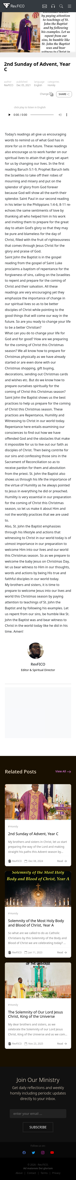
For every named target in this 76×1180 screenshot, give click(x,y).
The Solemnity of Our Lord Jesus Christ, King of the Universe (35, 1014)
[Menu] (69, 6)
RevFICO (8, 85)
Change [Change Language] (46, 94)
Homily (51, 85)
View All (63, 771)
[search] (61, 6)
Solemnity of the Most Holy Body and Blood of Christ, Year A (36, 923)
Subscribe (37, 1127)
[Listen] (44, 6)
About (19, 1173)
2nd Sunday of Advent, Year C (33, 833)
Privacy (56, 1173)
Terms (44, 1173)
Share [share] (64, 94)
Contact (31, 1173)
